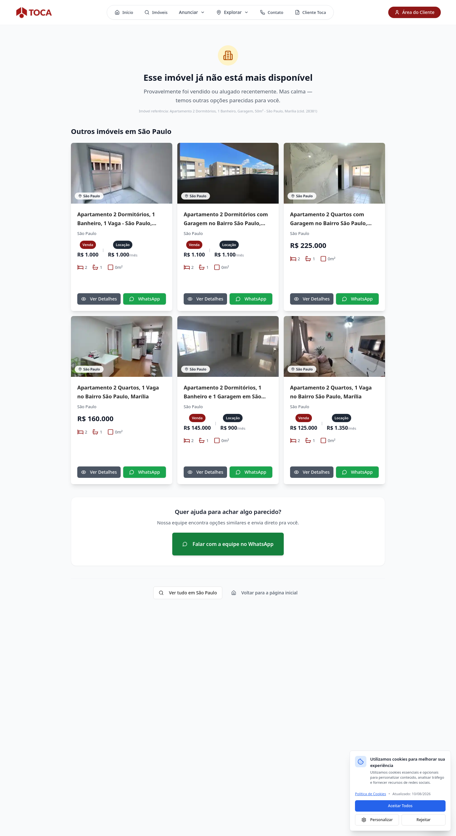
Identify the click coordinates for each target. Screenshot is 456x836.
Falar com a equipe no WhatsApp (228, 544)
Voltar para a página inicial (264, 593)
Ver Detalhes (99, 299)
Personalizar (377, 819)
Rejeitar (423, 819)
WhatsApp (144, 299)
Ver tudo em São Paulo (188, 593)
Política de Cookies (370, 793)
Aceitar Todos (400, 805)
